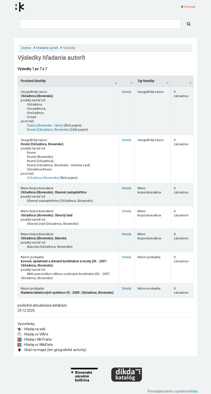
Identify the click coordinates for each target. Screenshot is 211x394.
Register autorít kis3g (21, 7)
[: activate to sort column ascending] (126, 81)
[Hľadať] (189, 24)
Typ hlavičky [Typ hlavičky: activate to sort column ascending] (145, 81)
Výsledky (69, 48)
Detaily (126, 92)
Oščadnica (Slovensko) (43, 178)
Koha (193, 391)
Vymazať (188, 6)
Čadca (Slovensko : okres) (45, 125)
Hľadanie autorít (47, 48)
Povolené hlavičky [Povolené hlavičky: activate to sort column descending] (33, 81)
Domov (26, 48)
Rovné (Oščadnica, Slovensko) (48, 129)
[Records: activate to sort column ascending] (182, 81)
